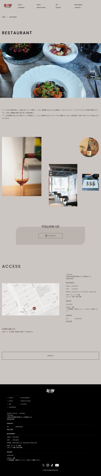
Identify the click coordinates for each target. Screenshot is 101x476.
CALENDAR (21, 7)
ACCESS (58, 7)
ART (57, 5)
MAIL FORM (69, 322)
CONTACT (78, 7)
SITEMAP (22, 413)
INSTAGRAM (50, 236)
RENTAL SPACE (41, 7)
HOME (3, 17)
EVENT (39, 5)
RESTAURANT (78, 5)
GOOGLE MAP (69, 279)
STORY (20, 5)
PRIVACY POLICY (12, 413)
